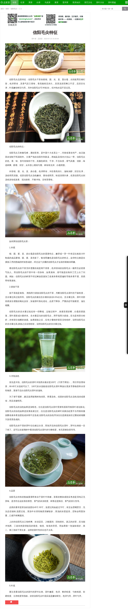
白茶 (38, 2)
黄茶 (56, 2)
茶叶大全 (100, 2)
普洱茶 (65, 2)
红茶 (22, 2)
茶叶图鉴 (112, 2)
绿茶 (14, 2)
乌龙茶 (47, 2)
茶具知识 (76, 2)
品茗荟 (5, 2)
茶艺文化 (88, 2)
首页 (2, 9)
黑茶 (30, 2)
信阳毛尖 (14, 9)
